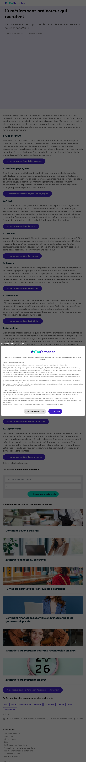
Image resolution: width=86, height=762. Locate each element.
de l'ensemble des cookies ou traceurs (26, 367)
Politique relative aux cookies (54, 404)
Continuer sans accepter (12, 344)
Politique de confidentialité (32, 404)
